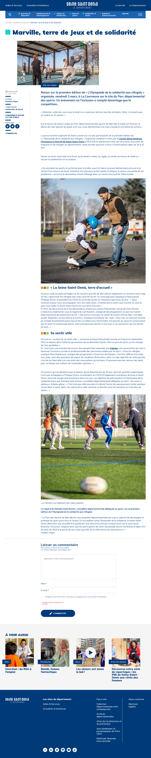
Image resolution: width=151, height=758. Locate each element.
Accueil (8, 22)
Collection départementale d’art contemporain (107, 706)
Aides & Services (13, 5)
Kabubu (114, 348)
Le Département (137, 5)
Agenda (125, 14)
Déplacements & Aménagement (43, 14)
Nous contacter (136, 699)
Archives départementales (105, 715)
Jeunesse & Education (25, 14)
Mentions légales (133, 705)
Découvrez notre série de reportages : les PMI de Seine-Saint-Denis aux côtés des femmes (126, 675)
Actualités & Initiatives (38, 5)
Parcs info (102, 699)
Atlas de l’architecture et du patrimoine (109, 722)
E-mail (45, 590)
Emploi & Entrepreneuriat (109, 14)
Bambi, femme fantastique (50, 670)
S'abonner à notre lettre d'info (14, 116)
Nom (44, 583)
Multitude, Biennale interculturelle (106, 739)
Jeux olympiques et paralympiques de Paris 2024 (108, 731)
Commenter (11, 133)
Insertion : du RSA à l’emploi (18, 670)
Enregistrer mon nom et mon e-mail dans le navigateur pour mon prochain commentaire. (76, 597)
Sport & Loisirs (75, 14)
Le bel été (120, 5)
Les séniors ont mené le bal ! (90, 670)
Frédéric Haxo (11, 101)
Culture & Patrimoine (61, 14)
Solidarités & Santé (90, 14)
